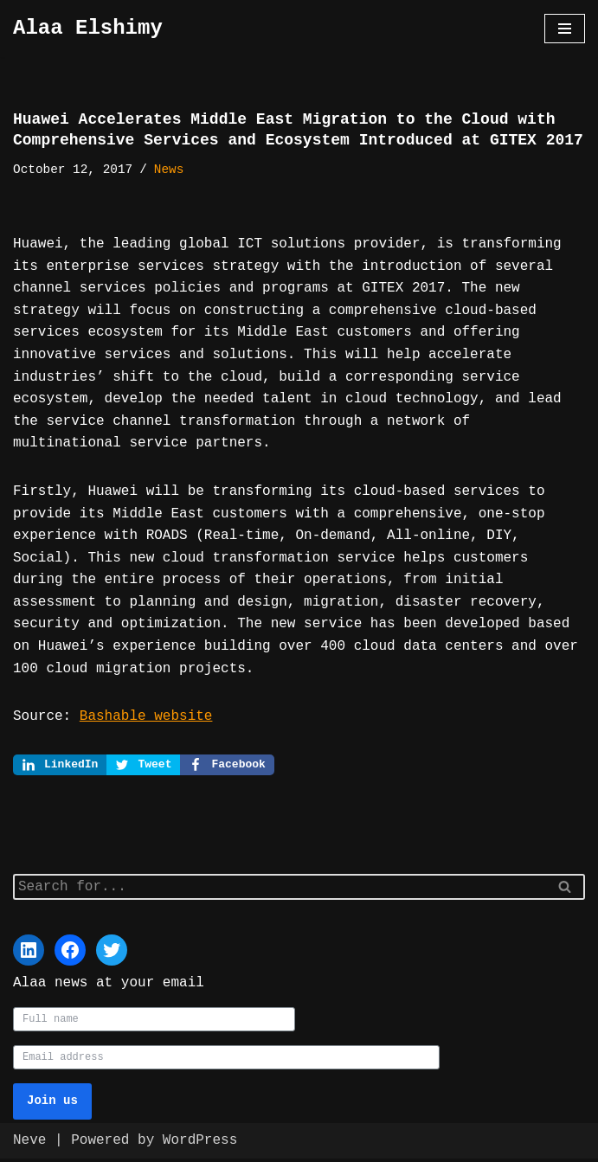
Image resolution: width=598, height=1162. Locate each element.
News (169, 170)
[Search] (279, 888)
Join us (52, 1104)
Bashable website (146, 716)
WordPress (200, 1143)
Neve (29, 1143)
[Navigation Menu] (564, 28)
